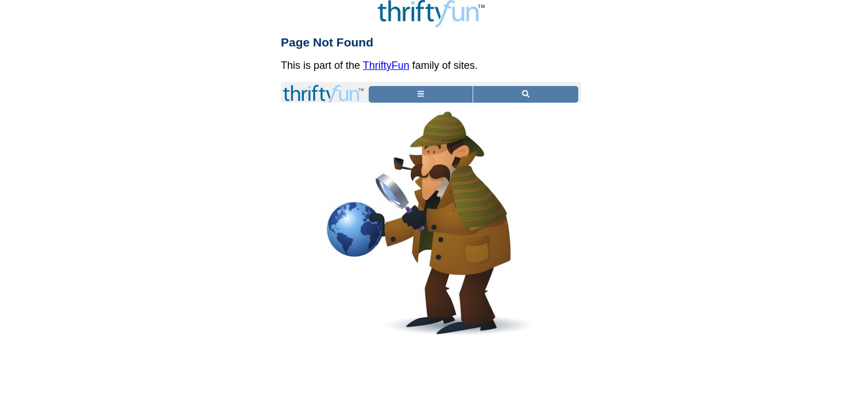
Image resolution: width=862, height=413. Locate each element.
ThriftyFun (386, 65)
